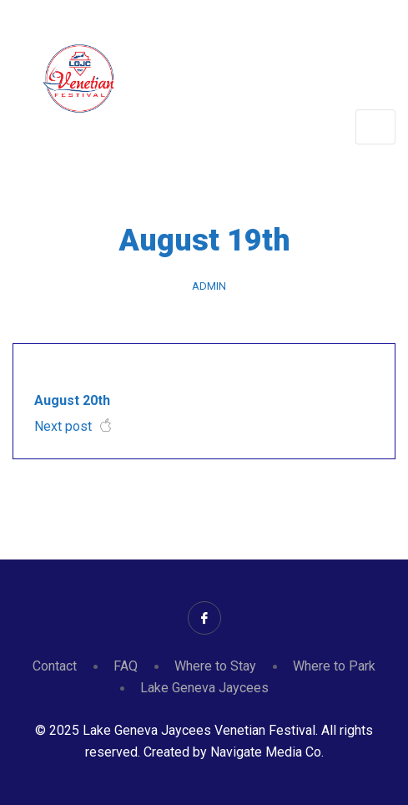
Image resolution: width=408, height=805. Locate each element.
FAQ (125, 666)
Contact (55, 666)
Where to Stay (215, 666)
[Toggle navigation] (375, 126)
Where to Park (334, 666)
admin (209, 286)
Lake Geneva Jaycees (204, 688)
